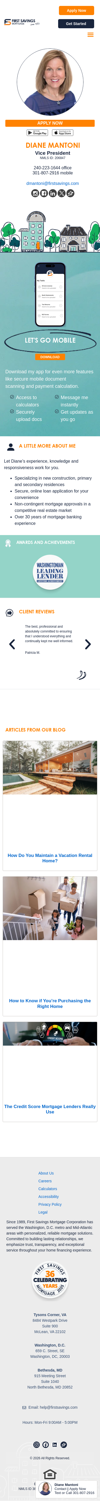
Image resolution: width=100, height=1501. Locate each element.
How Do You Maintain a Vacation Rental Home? (50, 858)
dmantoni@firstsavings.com (52, 183)
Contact (60, 1489)
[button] (91, 35)
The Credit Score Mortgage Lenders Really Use (50, 1109)
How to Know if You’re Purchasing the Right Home (50, 1003)
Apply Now (77, 1489)
